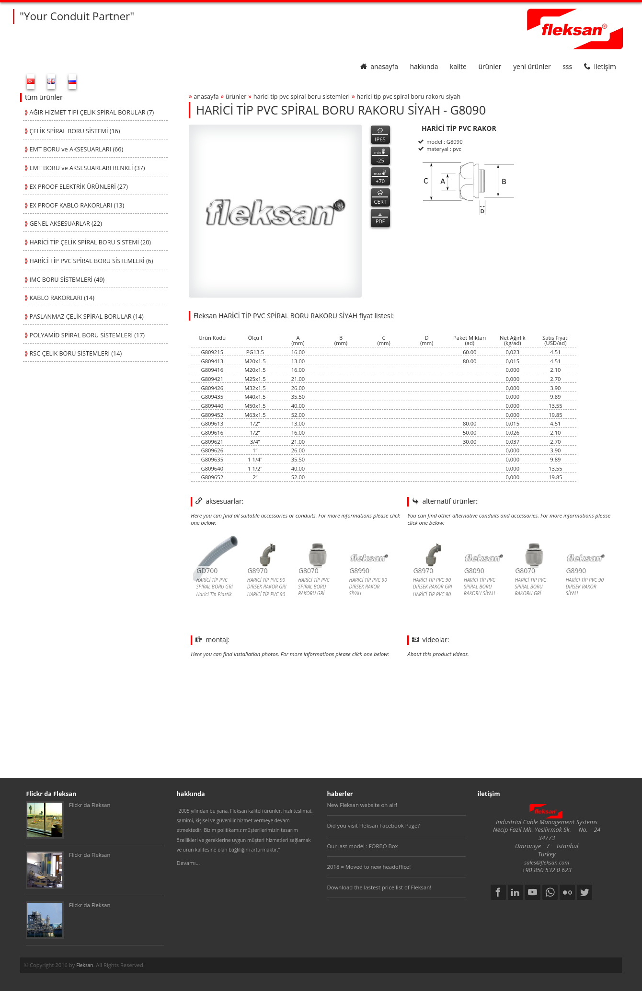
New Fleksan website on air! (362, 804)
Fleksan (84, 965)
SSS (567, 66)
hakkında (424, 66)
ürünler (489, 66)
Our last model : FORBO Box (362, 846)
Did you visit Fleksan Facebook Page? (373, 825)
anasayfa (379, 66)
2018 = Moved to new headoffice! (369, 866)
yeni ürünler (531, 66)
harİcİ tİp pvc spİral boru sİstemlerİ (301, 96)
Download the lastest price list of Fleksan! (379, 887)
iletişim (600, 66)
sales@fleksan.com (546, 862)
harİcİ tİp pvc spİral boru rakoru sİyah (408, 96)
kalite (458, 66)
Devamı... (188, 862)
